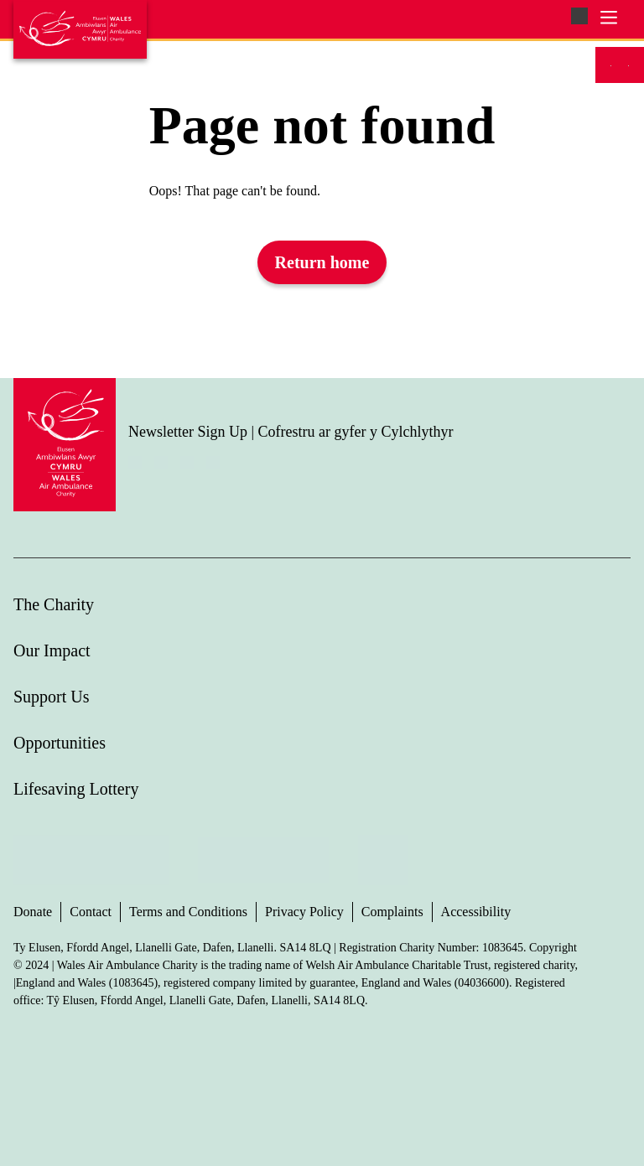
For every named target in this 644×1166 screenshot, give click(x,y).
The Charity (53, 604)
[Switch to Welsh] (628, 65)
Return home (322, 262)
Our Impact (52, 650)
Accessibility (476, 911)
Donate (32, 911)
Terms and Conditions (188, 911)
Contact (91, 911)
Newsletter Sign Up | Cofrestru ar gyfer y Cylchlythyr (291, 431)
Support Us (51, 696)
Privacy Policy (304, 911)
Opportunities (59, 742)
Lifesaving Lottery (75, 789)
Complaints (392, 911)
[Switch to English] (611, 65)
